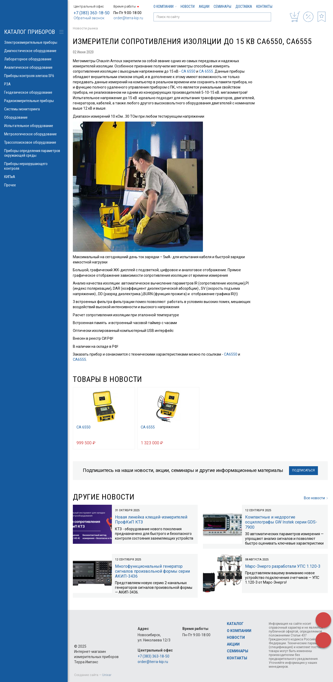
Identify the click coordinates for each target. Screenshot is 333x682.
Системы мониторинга (33, 109)
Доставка (243, 6)
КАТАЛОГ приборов (29, 32)
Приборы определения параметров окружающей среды (33, 153)
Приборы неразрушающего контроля (33, 166)
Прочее (33, 185)
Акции (204, 6)
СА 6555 (206, 71)
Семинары (222, 6)
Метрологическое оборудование (33, 134)
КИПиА (33, 176)
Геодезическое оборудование (33, 92)
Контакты (264, 6)
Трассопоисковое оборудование (33, 142)
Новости (188, 6)
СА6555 (79, 359)
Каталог (235, 624)
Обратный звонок (89, 18)
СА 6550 (188, 71)
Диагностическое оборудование (33, 50)
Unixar (106, 675)
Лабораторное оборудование (33, 59)
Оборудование (33, 117)
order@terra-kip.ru (128, 18)
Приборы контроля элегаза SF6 (33, 75)
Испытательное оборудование (33, 125)
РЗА (33, 84)
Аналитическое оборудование (33, 67)
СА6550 (230, 354)
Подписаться (303, 470)
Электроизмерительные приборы (33, 42)
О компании (164, 6)
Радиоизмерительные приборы (33, 100)
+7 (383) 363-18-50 (92, 12)
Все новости (316, 498)
